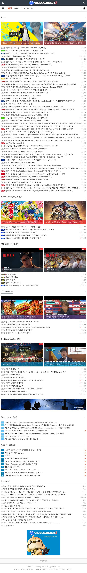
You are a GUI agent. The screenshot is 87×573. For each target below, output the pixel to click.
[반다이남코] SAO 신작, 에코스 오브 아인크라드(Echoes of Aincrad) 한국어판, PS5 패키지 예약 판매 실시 (43, 101)
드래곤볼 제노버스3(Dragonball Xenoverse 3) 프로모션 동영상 (43, 115)
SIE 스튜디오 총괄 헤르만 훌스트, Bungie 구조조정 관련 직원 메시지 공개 (43, 229)
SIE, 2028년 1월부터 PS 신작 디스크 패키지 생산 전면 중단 (43, 59)
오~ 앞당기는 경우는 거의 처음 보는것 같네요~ (17, 520)
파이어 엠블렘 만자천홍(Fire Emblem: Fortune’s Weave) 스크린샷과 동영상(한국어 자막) (43, 174)
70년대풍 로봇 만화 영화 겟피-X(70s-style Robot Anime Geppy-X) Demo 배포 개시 (43, 146)
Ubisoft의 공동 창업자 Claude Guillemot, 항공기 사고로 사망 (43, 235)
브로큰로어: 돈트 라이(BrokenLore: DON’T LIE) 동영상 (43, 151)
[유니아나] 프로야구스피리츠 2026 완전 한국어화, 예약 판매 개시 (43, 70)
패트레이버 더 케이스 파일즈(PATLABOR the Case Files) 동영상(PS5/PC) (43, 53)
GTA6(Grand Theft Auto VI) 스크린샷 (43, 104)
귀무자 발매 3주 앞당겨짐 (43, 383)
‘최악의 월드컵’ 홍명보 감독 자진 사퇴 (43, 324)
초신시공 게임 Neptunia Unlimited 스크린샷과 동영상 (43, 95)
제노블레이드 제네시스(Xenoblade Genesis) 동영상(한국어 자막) (43, 179)
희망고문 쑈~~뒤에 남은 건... (12, 453)
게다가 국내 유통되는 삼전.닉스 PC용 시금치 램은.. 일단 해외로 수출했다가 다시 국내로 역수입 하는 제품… (37, 514)
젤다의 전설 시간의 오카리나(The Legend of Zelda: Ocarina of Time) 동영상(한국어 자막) (43, 185)
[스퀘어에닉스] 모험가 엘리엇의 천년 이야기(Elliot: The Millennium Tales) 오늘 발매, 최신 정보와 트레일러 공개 (43, 137)
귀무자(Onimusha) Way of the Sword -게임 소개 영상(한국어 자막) (43, 89)
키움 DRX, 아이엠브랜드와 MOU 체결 (43, 78)
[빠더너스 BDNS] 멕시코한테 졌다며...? (43, 330)
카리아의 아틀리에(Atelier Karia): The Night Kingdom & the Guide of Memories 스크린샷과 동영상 (43, 154)
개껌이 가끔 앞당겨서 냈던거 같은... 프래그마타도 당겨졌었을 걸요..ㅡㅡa (26, 511)
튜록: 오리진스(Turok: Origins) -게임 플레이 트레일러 (43, 67)
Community (28, 8)
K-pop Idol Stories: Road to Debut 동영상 (43, 162)
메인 (10, 8)
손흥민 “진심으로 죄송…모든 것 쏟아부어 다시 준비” (19, 469)
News (16, 8)
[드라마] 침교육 (43, 280)
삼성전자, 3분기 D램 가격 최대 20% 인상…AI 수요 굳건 (43, 380)
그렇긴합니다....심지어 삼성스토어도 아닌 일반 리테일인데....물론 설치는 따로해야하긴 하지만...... (34, 492)
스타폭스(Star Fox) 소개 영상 (43, 143)
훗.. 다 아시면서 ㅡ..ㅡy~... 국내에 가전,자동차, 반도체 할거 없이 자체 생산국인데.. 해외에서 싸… (34, 494)
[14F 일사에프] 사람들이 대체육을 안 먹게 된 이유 (43, 321)
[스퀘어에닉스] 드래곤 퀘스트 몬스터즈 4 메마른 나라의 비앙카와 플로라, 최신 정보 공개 (43, 157)
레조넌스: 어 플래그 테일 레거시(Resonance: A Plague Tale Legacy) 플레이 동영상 (43, 165)
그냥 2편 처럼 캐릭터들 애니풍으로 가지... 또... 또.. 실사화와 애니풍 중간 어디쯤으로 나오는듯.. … (34, 508)
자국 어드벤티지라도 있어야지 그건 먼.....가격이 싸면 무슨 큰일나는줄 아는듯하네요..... (30, 500)
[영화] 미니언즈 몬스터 (43, 282)
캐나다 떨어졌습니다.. (43, 369)
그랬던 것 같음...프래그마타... (12, 506)
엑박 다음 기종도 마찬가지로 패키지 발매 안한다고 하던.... (21, 497)
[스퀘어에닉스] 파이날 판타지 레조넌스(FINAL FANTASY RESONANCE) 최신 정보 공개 (43, 106)
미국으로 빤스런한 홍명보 (43, 386)
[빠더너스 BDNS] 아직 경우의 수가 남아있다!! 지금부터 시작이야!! (43, 327)
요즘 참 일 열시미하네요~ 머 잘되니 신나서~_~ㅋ (18, 503)
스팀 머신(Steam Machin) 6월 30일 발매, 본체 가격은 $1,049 (43, 118)
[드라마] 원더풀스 (43, 277)
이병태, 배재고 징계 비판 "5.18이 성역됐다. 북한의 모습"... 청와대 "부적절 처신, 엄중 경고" (43, 372)
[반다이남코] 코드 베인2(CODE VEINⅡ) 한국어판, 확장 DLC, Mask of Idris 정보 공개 (43, 61)
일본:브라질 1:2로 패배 (10, 467)
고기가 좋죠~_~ (7, 525)
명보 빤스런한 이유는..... (43, 374)
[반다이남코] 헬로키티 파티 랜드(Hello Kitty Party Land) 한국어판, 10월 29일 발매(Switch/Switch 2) (43, 190)
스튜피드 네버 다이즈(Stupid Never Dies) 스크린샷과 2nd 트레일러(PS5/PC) (43, 160)
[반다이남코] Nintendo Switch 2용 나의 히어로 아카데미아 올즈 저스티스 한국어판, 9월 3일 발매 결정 (43, 129)
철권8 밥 (5, 455)
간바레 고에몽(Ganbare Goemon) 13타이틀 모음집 (43, 227)
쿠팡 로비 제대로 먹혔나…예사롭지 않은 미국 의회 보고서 (43, 394)
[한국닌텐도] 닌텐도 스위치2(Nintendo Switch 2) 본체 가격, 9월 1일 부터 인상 (43, 81)
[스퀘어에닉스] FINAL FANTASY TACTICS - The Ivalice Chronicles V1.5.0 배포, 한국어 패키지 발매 (43, 140)
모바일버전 (43, 561)
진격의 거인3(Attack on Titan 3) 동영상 (43, 56)
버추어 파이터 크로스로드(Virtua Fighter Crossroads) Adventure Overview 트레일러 (43, 87)
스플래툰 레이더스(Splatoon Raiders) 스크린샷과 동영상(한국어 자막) (43, 64)
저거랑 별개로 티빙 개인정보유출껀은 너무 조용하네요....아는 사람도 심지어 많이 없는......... (32, 517)
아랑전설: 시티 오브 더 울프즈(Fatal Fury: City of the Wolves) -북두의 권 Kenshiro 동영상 (43, 73)
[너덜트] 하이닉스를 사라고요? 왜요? (43, 333)
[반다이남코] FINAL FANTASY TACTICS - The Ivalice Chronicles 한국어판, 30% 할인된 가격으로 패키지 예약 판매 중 (43, 168)
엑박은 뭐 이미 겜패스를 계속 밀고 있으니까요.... (18, 489)
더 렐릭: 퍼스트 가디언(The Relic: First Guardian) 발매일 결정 (43, 148)
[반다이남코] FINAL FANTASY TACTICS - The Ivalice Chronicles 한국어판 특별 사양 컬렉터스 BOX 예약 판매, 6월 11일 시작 (43, 188)
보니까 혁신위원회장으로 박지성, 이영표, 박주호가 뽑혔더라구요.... (24, 486)
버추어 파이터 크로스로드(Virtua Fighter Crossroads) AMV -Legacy (43, 112)
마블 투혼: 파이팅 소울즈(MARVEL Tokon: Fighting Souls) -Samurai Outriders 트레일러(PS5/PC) (43, 75)
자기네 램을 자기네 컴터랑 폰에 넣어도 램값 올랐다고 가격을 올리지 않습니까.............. (30, 522)
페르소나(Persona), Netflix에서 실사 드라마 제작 (43, 285)
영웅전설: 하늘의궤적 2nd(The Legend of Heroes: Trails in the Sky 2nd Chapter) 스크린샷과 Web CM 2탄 (43, 134)
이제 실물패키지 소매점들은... (43, 377)
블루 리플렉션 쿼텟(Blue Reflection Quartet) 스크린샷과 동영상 (43, 120)
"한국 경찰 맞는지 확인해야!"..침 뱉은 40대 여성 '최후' (21, 475)
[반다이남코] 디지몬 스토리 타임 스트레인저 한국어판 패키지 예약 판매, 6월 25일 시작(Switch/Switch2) (43, 109)
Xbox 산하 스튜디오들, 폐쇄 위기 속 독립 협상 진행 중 (43, 238)
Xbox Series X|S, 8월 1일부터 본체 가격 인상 (43, 232)
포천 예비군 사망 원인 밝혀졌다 (43, 391)
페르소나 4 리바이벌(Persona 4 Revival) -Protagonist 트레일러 (43, 47)
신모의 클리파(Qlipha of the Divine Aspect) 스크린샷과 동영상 (43, 92)
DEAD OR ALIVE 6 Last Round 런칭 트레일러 (43, 98)
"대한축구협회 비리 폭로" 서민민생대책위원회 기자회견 (43, 388)
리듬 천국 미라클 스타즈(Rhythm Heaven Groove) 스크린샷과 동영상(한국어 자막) (43, 171)
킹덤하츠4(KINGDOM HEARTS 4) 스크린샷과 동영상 (43, 182)
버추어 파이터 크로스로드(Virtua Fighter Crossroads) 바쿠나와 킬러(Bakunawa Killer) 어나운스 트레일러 (43, 84)
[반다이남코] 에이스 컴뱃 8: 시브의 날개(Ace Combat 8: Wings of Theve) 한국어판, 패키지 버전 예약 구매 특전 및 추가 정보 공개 (43, 123)
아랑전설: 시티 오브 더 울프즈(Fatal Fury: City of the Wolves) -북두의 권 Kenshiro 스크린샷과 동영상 (43, 126)
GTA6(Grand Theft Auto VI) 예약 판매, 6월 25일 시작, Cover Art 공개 (43, 132)
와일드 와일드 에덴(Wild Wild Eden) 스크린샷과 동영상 (43, 50)
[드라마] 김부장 (43, 274)
